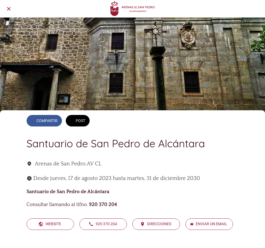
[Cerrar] (8, 8)
